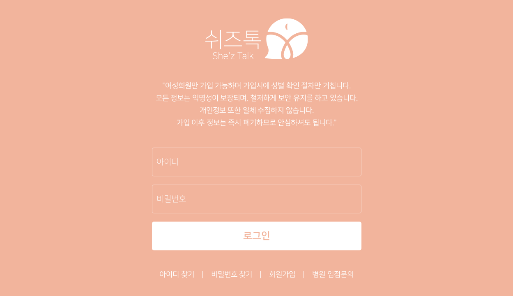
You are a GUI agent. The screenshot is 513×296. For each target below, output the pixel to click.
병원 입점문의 (333, 274)
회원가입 (282, 274)
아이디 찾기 (176, 274)
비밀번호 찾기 (232, 274)
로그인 (256, 236)
